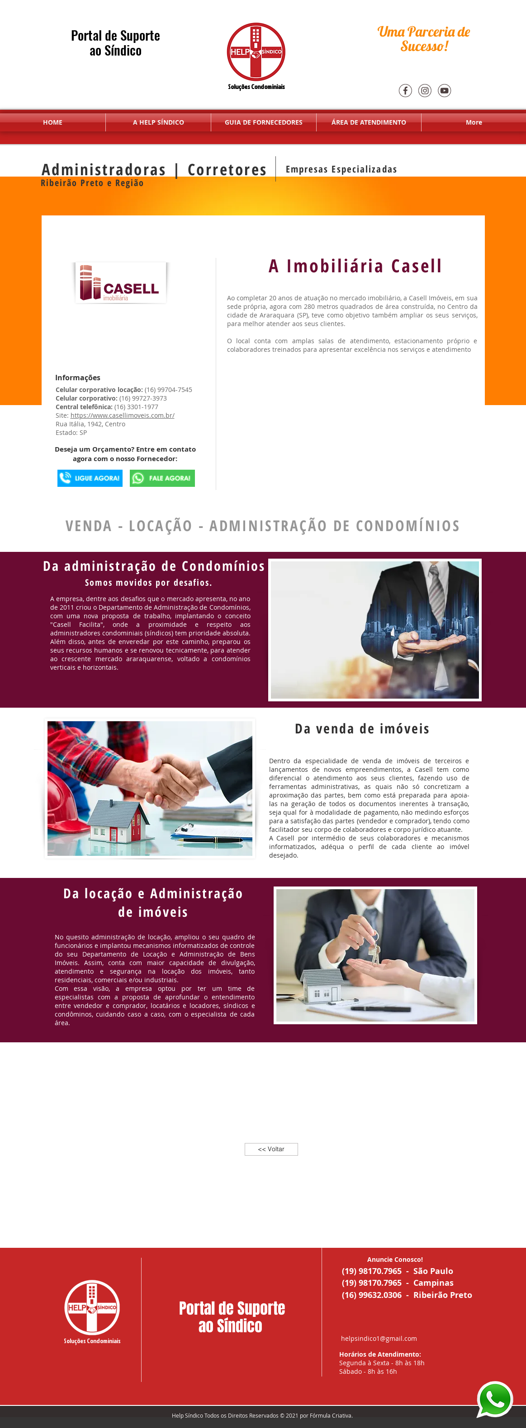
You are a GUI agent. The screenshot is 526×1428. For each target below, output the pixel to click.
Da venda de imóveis (365, 728)
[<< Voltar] (271, 1149)
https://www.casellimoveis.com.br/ (123, 415)
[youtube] (444, 90)
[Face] (405, 90)
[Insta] (424, 90)
